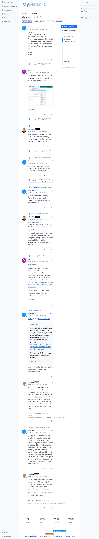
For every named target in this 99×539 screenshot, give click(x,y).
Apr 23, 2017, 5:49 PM (40, 316)
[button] (9, 532)
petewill (30, 382)
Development (26, 21)
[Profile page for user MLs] (24, 72)
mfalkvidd (31, 129)
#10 (52, 430)
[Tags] (9, 17)
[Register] (89, 11)
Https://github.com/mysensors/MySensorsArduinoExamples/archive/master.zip (40, 284)
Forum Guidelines (45, 536)
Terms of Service (70, 536)
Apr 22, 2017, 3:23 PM (40, 73)
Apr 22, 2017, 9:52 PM (40, 163)
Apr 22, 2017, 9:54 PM (40, 193)
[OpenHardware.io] (9, 6)
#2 (52, 70)
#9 (52, 382)
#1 (52, 27)
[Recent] (9, 14)
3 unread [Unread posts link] (66, 61)
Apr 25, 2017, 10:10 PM (40, 433)
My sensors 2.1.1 (44, 319)
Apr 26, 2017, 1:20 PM (40, 476)
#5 (52, 190)
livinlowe (31, 27)
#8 (52, 313)
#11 (52, 474)
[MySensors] (9, 2)
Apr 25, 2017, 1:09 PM (40, 384)
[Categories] (9, 10)
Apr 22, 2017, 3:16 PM (40, 29)
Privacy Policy (57, 536)
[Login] (89, 2)
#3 (52, 129)
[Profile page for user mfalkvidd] (24, 130)
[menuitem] (89, 2)
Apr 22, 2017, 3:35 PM (40, 131)
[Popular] (9, 21)
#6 (52, 217)
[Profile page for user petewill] (24, 383)
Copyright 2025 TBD (30, 536)
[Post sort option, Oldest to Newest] (69, 30)
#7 (52, 259)
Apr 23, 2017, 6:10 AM (40, 261)
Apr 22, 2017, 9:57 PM (40, 219)
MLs (29, 70)
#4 (52, 161)
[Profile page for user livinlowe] (24, 28)
